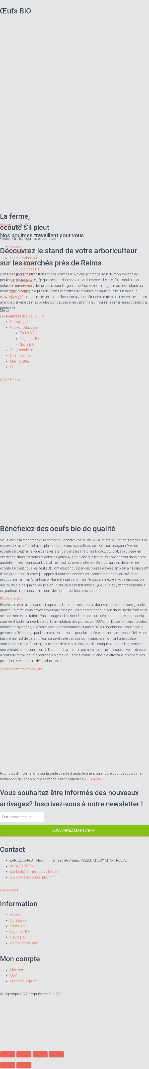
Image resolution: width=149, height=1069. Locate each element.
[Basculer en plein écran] (40, 1054)
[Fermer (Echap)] (7, 1054)
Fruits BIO (27, 263)
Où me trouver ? (22, 286)
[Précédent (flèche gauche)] (7, 1065)
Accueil (15, 247)
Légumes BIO (30, 269)
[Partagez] (23, 1054)
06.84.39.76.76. (98, 779)
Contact (16, 297)
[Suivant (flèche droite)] (23, 1065)
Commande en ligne (25, 280)
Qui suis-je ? (19, 252)
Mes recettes (20, 292)
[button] (74, 311)
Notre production (23, 258)
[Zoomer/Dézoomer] (56, 1054)
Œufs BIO (27, 275)
